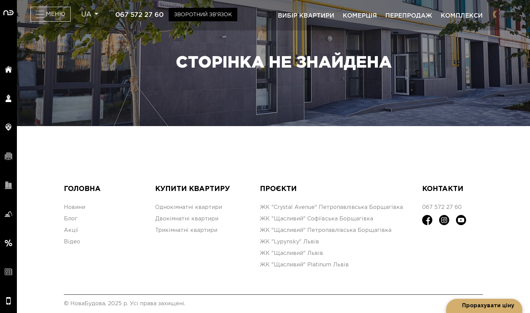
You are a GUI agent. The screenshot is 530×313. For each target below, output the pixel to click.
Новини (74, 207)
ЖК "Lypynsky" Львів (289, 241)
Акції (71, 230)
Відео (72, 241)
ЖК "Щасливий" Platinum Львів (304, 264)
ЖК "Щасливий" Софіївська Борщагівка (316, 218)
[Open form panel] (484, 306)
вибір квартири (306, 15)
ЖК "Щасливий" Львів (291, 253)
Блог (70, 218)
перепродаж (408, 15)
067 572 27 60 (139, 14)
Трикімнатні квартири (186, 230)
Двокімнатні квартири (186, 218)
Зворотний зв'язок (203, 15)
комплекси (462, 15)
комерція (360, 15)
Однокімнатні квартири (188, 207)
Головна (82, 189)
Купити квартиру (192, 189)
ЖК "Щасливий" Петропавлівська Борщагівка (325, 230)
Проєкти (278, 189)
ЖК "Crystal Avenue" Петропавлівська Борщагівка (331, 207)
